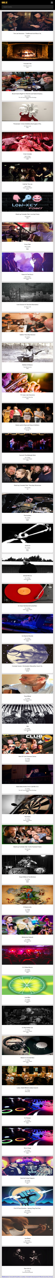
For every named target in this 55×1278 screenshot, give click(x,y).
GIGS (4, 2)
